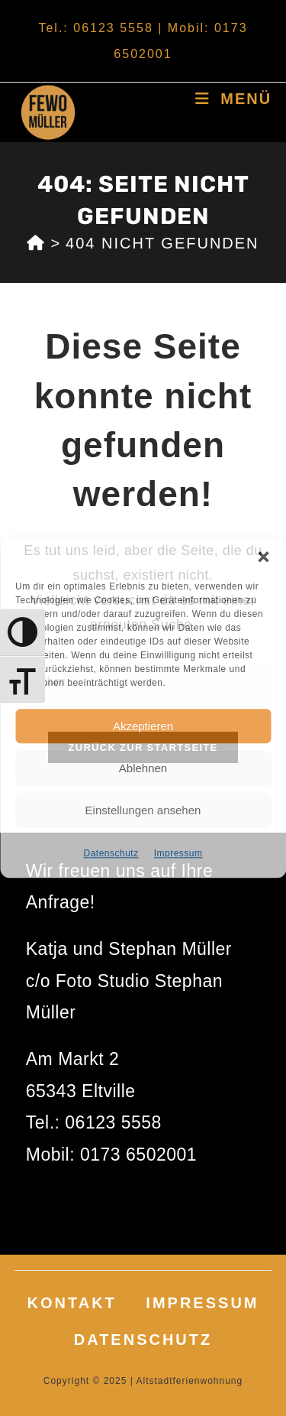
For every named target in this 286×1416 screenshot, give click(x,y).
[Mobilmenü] (233, 98)
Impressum (178, 853)
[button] (263, 556)
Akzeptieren (143, 725)
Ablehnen (143, 768)
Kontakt (72, 1302)
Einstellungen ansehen (143, 810)
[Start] (36, 243)
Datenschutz (110, 853)
